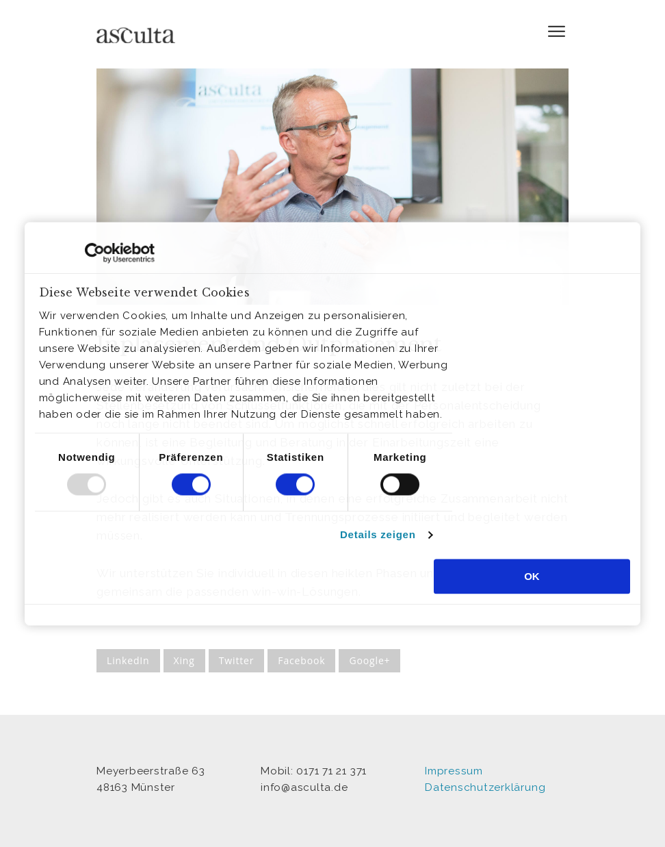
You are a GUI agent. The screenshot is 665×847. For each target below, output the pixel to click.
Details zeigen (378, 535)
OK (532, 576)
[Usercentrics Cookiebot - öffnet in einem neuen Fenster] (95, 252)
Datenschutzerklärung (485, 787)
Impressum (454, 771)
